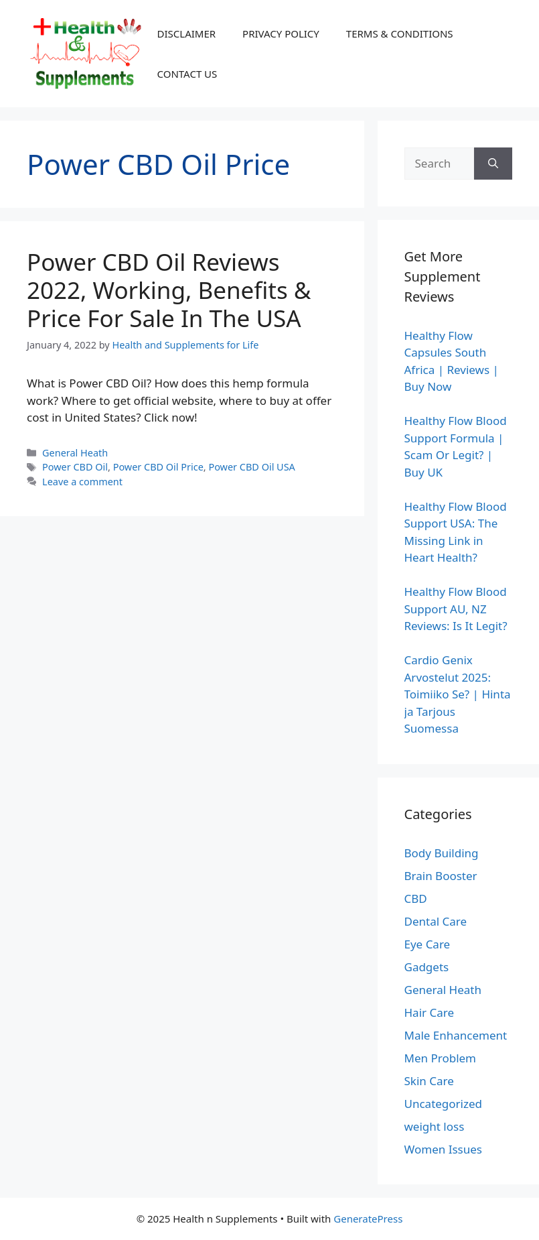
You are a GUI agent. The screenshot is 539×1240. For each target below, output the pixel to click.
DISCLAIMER (186, 33)
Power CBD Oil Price (158, 466)
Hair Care (429, 1012)
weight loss (434, 1126)
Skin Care (429, 1081)
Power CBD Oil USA (251, 466)
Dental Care (435, 921)
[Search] (493, 163)
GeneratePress (367, 1218)
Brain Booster (440, 875)
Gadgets (426, 967)
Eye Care (427, 944)
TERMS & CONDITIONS (399, 33)
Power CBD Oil (75, 466)
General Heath (75, 452)
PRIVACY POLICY (280, 33)
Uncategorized (443, 1103)
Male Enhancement (456, 1035)
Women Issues (443, 1149)
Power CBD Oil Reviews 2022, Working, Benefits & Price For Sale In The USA (169, 290)
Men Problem (440, 1058)
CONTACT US (187, 73)
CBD (415, 898)
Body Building (441, 853)
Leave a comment (82, 481)
